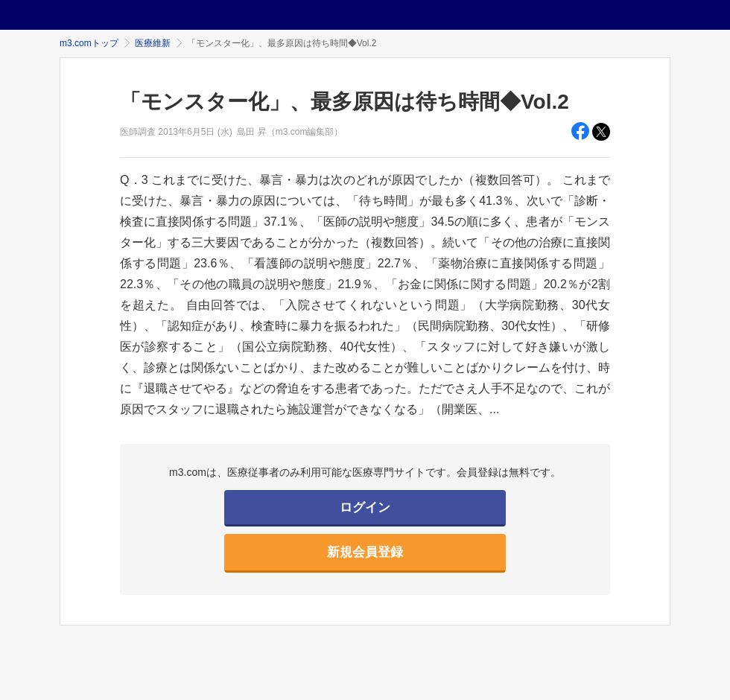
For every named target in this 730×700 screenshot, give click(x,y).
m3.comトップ (89, 43)
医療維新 (153, 43)
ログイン (365, 507)
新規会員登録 (365, 552)
